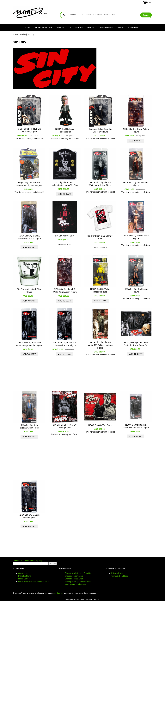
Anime (120, 27)
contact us (58, 593)
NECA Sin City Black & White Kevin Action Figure (65, 290)
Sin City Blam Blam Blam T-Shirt (100, 237)
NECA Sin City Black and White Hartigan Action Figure (29, 343)
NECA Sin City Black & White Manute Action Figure (136, 426)
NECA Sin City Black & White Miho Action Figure (29, 237)
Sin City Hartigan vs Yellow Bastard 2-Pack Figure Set (135, 343)
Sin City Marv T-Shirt (64, 236)
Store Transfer (43, 27)
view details (64, 244)
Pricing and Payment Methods (78, 581)
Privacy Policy (117, 573)
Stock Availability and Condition (78, 573)
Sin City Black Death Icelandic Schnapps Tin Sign (65, 183)
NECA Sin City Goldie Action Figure (136, 183)
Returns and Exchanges (75, 584)
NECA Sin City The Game (100, 425)
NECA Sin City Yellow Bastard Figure (100, 290)
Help (41, 561)
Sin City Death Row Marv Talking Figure (64, 426)
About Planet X (30, 561)
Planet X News (24, 576)
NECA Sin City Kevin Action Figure (136, 130)
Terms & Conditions (119, 576)
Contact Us (17, 561)
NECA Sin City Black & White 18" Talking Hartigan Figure (100, 345)
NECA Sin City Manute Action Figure (29, 516)
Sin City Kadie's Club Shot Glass (29, 290)
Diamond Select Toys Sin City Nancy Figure (29, 130)
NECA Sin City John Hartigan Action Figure (29, 426)
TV (69, 27)
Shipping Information (74, 576)
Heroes (79, 27)
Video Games (106, 27)
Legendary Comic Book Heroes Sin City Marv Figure (29, 183)
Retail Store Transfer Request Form (33, 581)
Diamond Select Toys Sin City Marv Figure (100, 130)
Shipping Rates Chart (74, 579)
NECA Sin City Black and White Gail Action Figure (64, 343)
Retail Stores (23, 579)
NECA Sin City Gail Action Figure (136, 290)
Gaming (91, 27)
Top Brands (134, 27)
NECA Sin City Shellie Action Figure (136, 237)
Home (27, 27)
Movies (60, 27)
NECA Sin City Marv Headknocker (64, 130)
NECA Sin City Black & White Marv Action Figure (100, 183)
